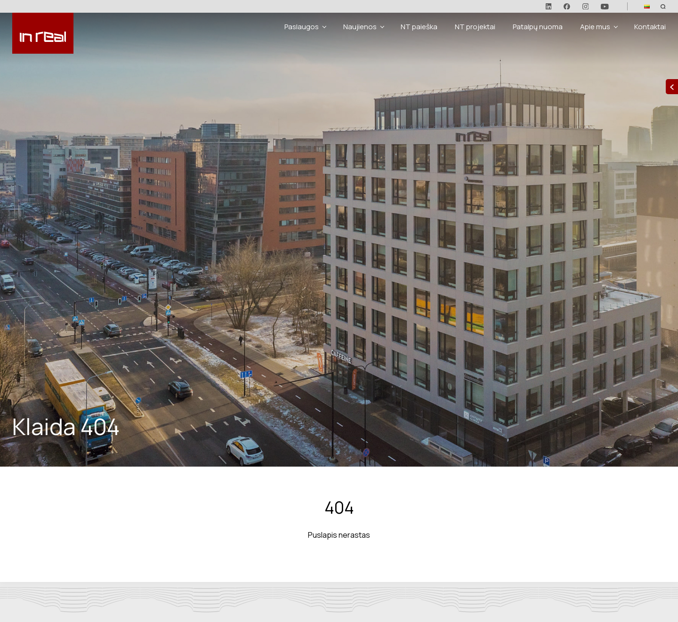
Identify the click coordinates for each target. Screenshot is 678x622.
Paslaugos (301, 27)
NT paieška (419, 27)
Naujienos (360, 27)
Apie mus (595, 27)
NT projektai (475, 27)
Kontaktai (650, 27)
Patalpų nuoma (538, 27)
